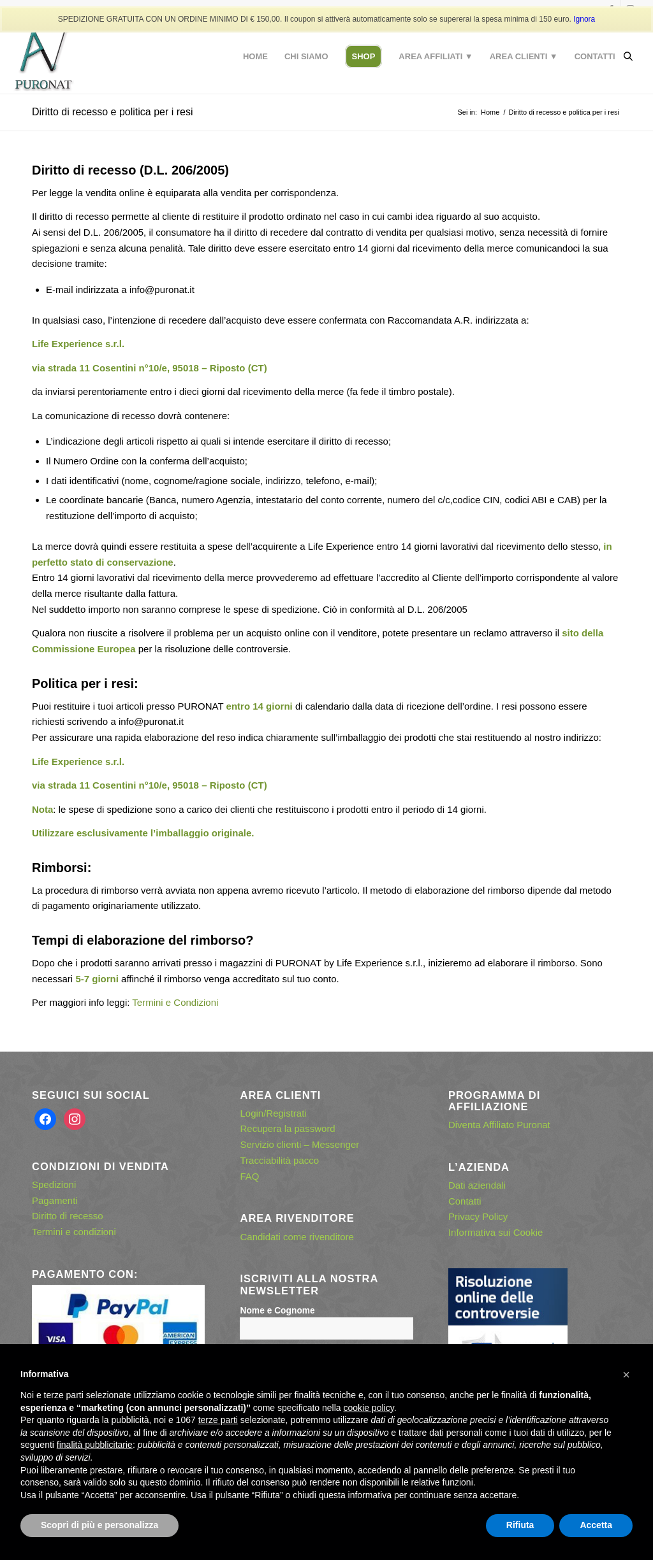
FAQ (249, 1176)
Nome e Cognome (277, 1310)
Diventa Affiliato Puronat (499, 1124)
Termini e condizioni (74, 1231)
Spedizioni (54, 1184)
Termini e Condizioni (175, 1002)
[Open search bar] (628, 57)
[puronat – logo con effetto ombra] (43, 57)
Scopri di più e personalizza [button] (99, 1525)
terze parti (218, 1420)
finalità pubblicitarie (95, 1445)
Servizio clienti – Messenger (299, 1144)
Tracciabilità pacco (279, 1160)
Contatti (464, 1201)
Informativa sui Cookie (495, 1232)
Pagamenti (55, 1200)
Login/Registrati (273, 1113)
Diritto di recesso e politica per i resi (112, 111)
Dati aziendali (477, 1185)
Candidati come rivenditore (296, 1236)
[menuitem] (255, 57)
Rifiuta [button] (520, 1525)
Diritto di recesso (67, 1215)
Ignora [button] (584, 19)
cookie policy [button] (369, 1408)
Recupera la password (287, 1128)
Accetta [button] (596, 1525)
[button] (626, 1374)
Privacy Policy (478, 1216)
